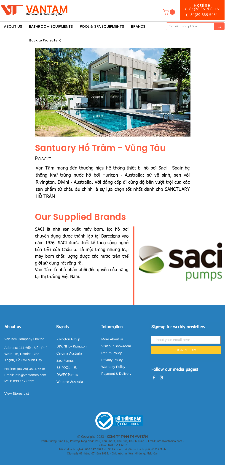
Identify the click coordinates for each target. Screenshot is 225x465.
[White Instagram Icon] (160, 377)
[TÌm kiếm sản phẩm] (186, 26)
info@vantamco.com (30, 375)
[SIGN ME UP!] (186, 350)
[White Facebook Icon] (153, 377)
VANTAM (47, 9)
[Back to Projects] (45, 40)
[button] (169, 12)
